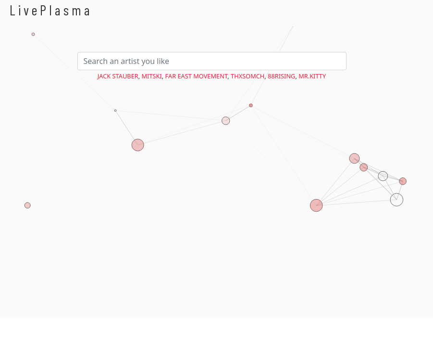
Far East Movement (196, 76)
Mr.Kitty (312, 76)
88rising (281, 76)
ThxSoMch (247, 76)
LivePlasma (51, 9)
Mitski (151, 76)
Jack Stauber (118, 76)
